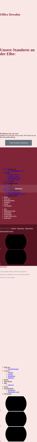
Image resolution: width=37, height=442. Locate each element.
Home (6, 197)
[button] (1, 194)
